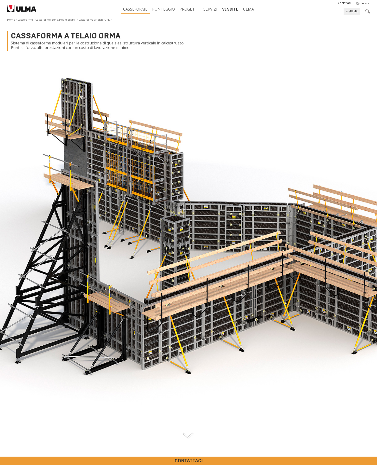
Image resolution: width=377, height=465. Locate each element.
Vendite (230, 9)
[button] (344, 3)
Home (11, 19)
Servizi (210, 9)
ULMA (248, 9)
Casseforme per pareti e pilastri (55, 19)
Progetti (189, 9)
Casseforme (135, 9)
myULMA (352, 11)
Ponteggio (163, 9)
